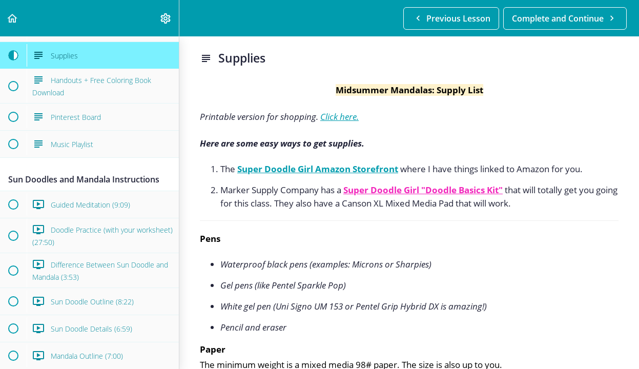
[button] (13, 18)
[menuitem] (166, 18)
